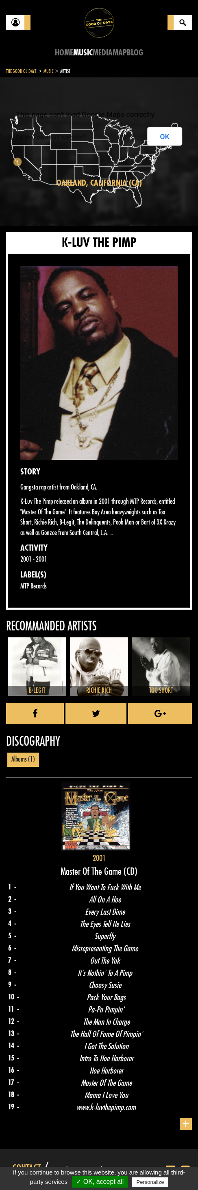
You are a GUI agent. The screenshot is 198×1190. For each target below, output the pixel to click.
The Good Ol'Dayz (21, 71)
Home (64, 52)
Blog (135, 52)
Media (103, 52)
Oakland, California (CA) (99, 183)
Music (83, 52)
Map (120, 52)
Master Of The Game (92, 871)
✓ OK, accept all (100, 1181)
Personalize (150, 1182)
